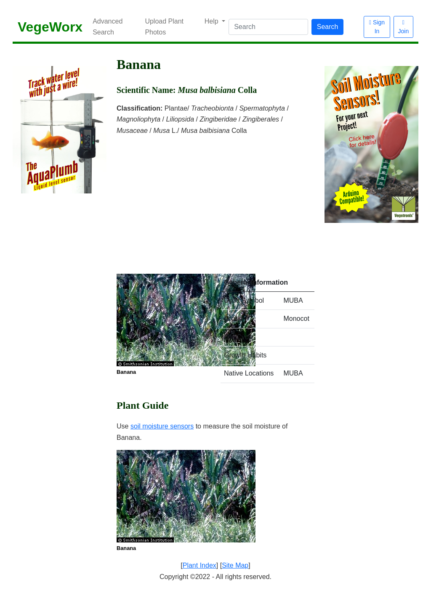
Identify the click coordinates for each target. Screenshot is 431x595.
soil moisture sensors (162, 426)
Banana (126, 372)
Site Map (235, 565)
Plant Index (199, 565)
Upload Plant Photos (164, 27)
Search (327, 26)
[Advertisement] (215, 199)
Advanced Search (107, 27)
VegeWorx (50, 26)
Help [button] (212, 21)
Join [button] (403, 27)
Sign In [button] (377, 26)
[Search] (268, 27)
